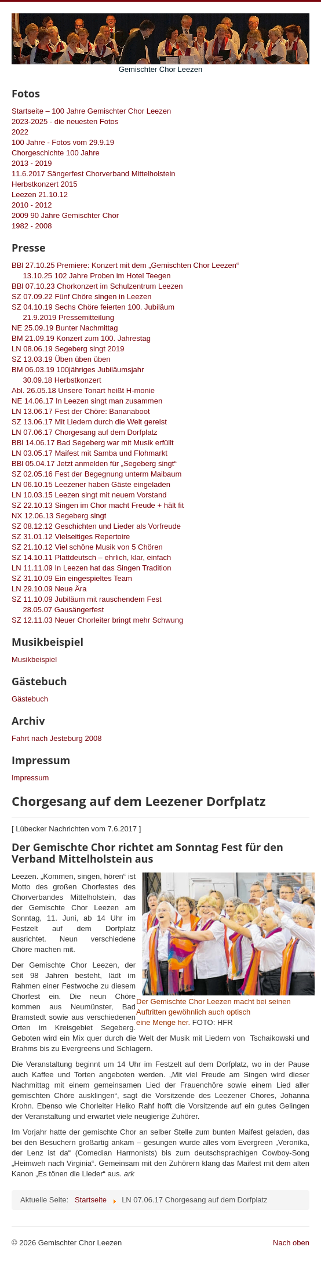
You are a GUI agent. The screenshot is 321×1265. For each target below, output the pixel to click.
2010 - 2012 (32, 205)
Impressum (30, 777)
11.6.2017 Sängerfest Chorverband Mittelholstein (94, 173)
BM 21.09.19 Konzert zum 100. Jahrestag (81, 338)
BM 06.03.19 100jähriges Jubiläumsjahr (78, 369)
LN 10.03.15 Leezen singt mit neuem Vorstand (89, 494)
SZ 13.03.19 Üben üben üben (61, 359)
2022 (20, 132)
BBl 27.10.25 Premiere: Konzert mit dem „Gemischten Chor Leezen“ (125, 265)
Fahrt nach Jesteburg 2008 (56, 738)
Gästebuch (30, 699)
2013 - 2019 (32, 163)
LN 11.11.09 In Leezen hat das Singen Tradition (91, 568)
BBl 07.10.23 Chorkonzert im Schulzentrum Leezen (97, 286)
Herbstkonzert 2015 (44, 184)
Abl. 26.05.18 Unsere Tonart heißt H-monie (83, 390)
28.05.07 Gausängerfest (58, 609)
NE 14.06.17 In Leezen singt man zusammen (87, 401)
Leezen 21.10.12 (40, 194)
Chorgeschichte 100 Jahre (56, 152)
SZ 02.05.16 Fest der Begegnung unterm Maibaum (96, 474)
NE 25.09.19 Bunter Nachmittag (65, 327)
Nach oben (291, 1242)
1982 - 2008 (32, 225)
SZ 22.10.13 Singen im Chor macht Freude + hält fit (98, 505)
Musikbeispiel (34, 659)
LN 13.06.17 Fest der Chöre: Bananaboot (81, 411)
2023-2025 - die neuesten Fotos (65, 121)
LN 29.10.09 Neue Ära (49, 588)
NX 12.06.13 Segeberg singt (59, 515)
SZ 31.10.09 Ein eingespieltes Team (72, 578)
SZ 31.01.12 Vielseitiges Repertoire (71, 536)
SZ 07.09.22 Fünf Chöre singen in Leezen (81, 296)
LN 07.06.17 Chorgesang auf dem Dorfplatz (85, 432)
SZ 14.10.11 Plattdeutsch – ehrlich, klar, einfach (91, 557)
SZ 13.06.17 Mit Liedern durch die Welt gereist (89, 421)
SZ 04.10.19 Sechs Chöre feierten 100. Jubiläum (93, 307)
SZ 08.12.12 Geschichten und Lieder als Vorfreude (96, 526)
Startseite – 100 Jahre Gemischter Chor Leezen (91, 111)
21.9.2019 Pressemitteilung (63, 317)
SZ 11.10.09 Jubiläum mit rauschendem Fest (87, 599)
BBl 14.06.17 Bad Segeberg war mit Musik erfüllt (93, 442)
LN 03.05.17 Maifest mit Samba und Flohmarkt (89, 453)
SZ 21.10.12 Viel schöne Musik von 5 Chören (87, 547)
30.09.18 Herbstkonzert (56, 380)
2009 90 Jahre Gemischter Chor (65, 215)
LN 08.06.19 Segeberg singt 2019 (68, 348)
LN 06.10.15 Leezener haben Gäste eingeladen (91, 484)
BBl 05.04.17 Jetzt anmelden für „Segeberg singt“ (94, 463)
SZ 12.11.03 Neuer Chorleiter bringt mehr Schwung (97, 620)
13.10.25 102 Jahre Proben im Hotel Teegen (91, 275)
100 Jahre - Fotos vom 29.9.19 (63, 142)
